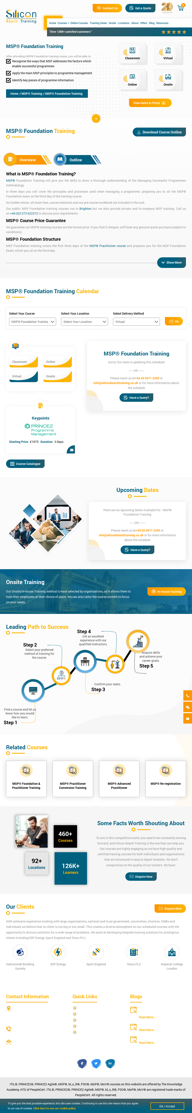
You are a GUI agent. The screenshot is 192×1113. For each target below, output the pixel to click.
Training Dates (98, 23)
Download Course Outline (159, 132)
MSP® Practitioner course (107, 246)
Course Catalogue (25, 464)
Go (174, 321)
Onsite (112, 23)
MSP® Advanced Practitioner (119, 786)
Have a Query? (136, 398)
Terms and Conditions (93, 1020)
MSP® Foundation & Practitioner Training (26, 786)
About (135, 23)
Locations (123, 23)
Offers (143, 23)
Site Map (84, 1014)
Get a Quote (140, 8)
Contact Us (107, 8)
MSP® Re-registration (166, 784)
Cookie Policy (87, 1032)
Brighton (85, 209)
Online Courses (79, 23)
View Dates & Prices (149, 103)
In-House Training (167, 591)
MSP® (10, 180)
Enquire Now (141, 876)
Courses (63, 23)
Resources (162, 23)
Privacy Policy (88, 1008)
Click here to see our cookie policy (54, 1108)
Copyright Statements (93, 1026)
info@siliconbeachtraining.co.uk (116, 383)
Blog (152, 23)
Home (52, 23)
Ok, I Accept (167, 1106)
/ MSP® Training (30, 93)
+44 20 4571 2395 (147, 378)
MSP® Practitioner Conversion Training (72, 786)
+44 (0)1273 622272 (24, 213)
